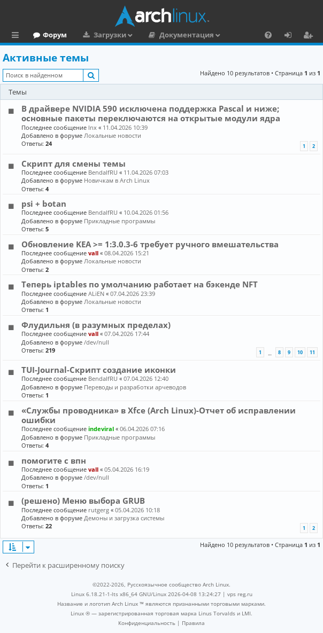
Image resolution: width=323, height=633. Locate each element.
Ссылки (17, 36)
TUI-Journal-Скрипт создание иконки (98, 369)
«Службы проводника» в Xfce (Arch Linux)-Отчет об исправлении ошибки (158, 415)
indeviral (101, 429)
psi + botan (43, 203)
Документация (232, 35)
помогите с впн (53, 460)
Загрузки (156, 35)
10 (300, 352)
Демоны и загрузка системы (124, 518)
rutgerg (98, 510)
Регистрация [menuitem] (310, 36)
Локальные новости (112, 135)
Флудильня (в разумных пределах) (96, 324)
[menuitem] (146, 623)
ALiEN (96, 294)
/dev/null (96, 342)
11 (312, 352)
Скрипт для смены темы (73, 163)
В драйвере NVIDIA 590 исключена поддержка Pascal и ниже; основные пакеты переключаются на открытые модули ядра (150, 113)
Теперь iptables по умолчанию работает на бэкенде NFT (139, 284)
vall (93, 253)
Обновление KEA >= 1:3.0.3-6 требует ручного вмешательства (150, 244)
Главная (48, 35)
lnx (92, 127)
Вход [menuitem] (291, 36)
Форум (101, 35)
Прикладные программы (119, 221)
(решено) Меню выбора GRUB (83, 500)
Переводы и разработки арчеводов (135, 387)
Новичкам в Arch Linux (117, 180)
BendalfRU (103, 172)
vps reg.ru (239, 594)
